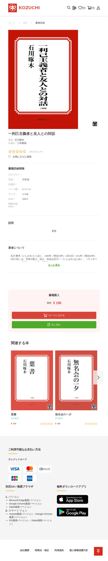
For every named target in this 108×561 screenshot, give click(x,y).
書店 (25, 22)
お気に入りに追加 (19, 156)
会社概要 (24, 550)
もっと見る (54, 265)
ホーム (11, 22)
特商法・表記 (42, 550)
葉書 (13, 414)
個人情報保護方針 (78, 550)
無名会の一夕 (63, 414)
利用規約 (59, 550)
